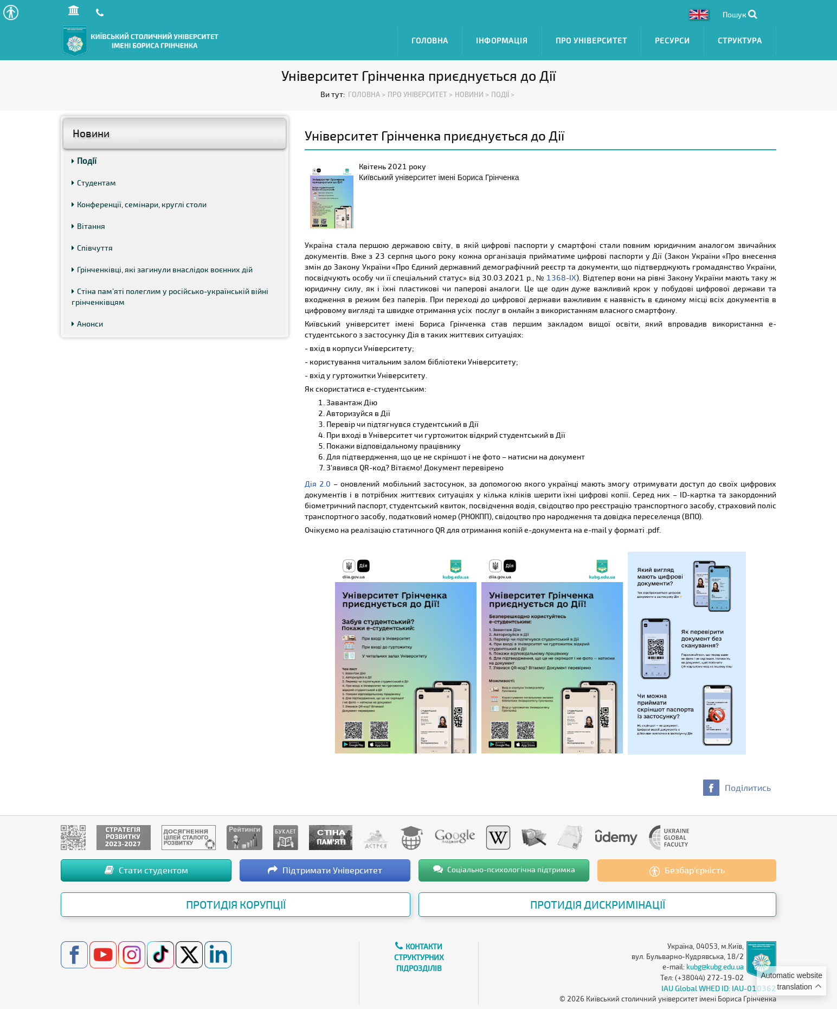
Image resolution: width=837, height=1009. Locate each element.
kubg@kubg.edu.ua (715, 965)
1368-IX (561, 275)
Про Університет (591, 39)
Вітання (88, 224)
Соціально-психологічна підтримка (504, 867)
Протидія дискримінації (597, 902)
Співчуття (92, 246)
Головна (429, 39)
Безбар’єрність (687, 869)
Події (84, 159)
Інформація (502, 39)
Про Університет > (420, 92)
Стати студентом (146, 868)
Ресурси (672, 39)
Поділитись (748, 786)
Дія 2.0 (318, 482)
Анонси (87, 322)
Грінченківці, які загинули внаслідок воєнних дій (162, 267)
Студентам (94, 181)
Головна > (366, 92)
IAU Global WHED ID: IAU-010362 (718, 986)
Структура (740, 39)
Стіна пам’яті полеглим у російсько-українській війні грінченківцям (170, 295)
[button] (10, 12)
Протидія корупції (236, 902)
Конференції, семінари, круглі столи (139, 202)
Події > (502, 92)
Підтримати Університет (325, 868)
